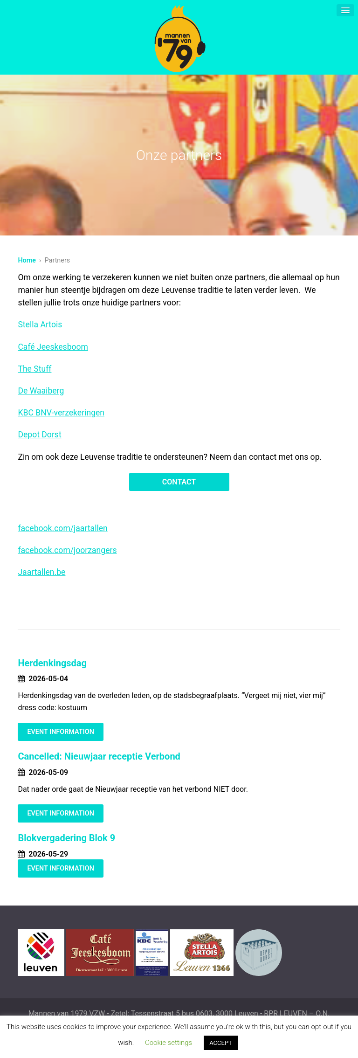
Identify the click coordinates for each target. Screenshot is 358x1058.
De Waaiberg (41, 390)
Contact (179, 481)
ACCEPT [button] (220, 1042)
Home (27, 260)
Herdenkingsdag (52, 663)
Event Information (60, 732)
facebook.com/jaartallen (62, 528)
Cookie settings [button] (168, 1042)
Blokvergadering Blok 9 (66, 838)
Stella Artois (40, 324)
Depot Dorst (39, 434)
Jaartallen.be (41, 572)
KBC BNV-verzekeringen (61, 412)
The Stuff (34, 368)
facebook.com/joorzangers (67, 550)
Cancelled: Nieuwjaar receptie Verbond (99, 756)
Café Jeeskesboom (53, 347)
